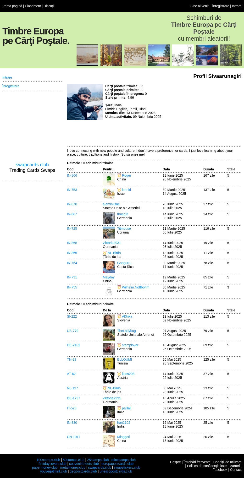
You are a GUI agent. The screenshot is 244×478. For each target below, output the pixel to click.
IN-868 (72, 243)
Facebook (220, 470)
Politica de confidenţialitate (207, 466)
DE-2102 (73, 345)
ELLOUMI (124, 359)
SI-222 (72, 316)
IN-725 (72, 228)
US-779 (72, 331)
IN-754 (72, 263)
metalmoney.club (72, 467)
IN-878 (72, 204)
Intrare (237, 6)
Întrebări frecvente (197, 462)
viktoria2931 (112, 243)
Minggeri (123, 437)
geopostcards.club (83, 471)
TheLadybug (126, 331)
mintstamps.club (123, 460)
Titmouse (124, 228)
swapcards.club (32, 164)
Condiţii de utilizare (227, 462)
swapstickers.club (127, 467)
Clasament (33, 6)
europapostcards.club (117, 464)
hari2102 (123, 422)
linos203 (128, 374)
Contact (236, 470)
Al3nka (127, 316)
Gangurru (124, 263)
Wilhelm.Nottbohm (135, 287)
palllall (126, 408)
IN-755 (72, 287)
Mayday (109, 277)
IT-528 (72, 408)
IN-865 (72, 253)
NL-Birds (114, 253)
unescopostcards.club (116, 471)
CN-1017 (73, 437)
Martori (234, 466)
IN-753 (72, 190)
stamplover (130, 345)
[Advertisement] (208, 114)
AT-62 (71, 374)
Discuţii (49, 6)
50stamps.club (73, 460)
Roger (126, 175)
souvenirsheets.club (84, 464)
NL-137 (72, 388)
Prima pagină (12, 6)
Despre (175, 462)
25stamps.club (98, 460)
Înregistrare (220, 6)
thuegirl (122, 214)
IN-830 (72, 422)
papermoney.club (44, 467)
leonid (126, 190)
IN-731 (72, 277)
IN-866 (72, 175)
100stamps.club (48, 460)
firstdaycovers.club (53, 464)
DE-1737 (73, 398)
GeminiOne (111, 204)
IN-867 (72, 214)
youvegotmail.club (53, 471)
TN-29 (71, 359)
